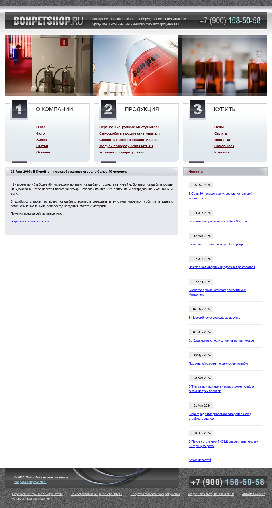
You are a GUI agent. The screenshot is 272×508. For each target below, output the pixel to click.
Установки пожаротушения (121, 152)
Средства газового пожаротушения (128, 139)
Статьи (42, 146)
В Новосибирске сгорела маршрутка (214, 317)
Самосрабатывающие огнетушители (130, 133)
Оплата (220, 133)
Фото (40, 133)
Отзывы (43, 152)
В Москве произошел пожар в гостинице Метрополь (217, 292)
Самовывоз (224, 146)
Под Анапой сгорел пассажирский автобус (218, 363)
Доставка (222, 139)
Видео (41, 139)
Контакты (222, 152)
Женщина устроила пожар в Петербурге (217, 244)
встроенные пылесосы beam (31, 221)
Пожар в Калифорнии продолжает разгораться (222, 267)
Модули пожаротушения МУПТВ (126, 146)
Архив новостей (200, 460)
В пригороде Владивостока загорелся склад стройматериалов (220, 416)
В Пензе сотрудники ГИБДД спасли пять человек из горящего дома (223, 444)
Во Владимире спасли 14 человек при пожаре (221, 340)
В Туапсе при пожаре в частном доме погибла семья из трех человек (221, 389)
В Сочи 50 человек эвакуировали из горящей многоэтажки (220, 196)
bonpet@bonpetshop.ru (30, 482)
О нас (40, 127)
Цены (219, 127)
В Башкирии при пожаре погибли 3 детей (218, 221)
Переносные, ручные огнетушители (129, 127)
